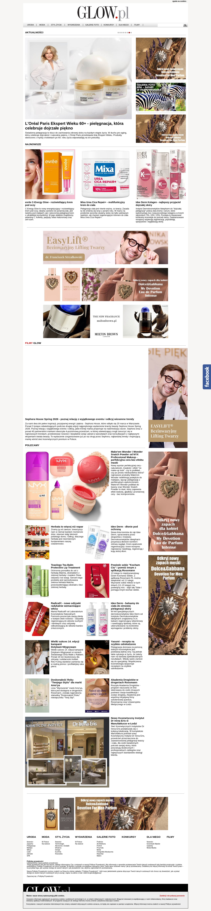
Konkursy (109, 25)
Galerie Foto (92, 25)
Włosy (29, 850)
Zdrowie (30, 854)
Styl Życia (56, 25)
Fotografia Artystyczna (105, 852)
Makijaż (29, 848)
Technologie (59, 844)
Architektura (101, 844)
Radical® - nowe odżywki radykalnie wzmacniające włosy (66, 606)
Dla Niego (124, 25)
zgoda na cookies (179, 1)
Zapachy (30, 844)
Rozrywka (58, 854)
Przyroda (100, 848)
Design (57, 850)
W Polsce (45, 842)
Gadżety (150, 846)
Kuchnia (58, 852)
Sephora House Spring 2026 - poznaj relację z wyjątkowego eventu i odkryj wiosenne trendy (79, 419)
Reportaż (100, 854)
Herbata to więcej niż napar (67, 526)
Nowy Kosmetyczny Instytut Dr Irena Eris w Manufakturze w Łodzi (127, 721)
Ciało (29, 852)
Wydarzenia (74, 25)
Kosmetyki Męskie (153, 844)
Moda (42, 25)
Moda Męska (151, 848)
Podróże (100, 842)
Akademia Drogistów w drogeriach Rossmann (124, 681)
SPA (28, 856)
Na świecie (46, 844)
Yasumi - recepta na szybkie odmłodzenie (123, 643)
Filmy (137, 25)
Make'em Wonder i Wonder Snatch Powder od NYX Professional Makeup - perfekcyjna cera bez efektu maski (127, 457)
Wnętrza (58, 848)
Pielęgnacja (31, 846)
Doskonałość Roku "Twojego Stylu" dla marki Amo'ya (66, 682)
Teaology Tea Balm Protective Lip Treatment (65, 566)
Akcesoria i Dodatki (62, 846)
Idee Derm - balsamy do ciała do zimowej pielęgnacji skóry (125, 606)
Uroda (30, 25)
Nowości (30, 842)
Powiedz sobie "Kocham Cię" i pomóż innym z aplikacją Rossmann (125, 567)
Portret (99, 846)
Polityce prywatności (173, 904)
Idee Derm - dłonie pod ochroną (124, 528)
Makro (99, 856)
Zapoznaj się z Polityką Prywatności (40, 876)
